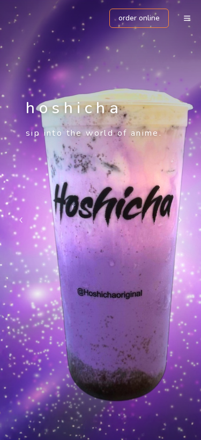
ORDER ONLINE (139, 18)
